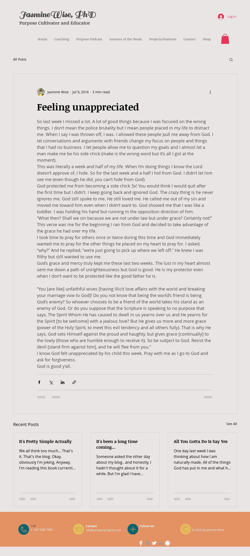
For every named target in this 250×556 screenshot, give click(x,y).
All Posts (19, 59)
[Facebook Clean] (140, 543)
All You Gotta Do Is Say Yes (200, 441)
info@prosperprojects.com (103, 530)
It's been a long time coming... (117, 444)
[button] (225, 39)
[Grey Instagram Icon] (147, 543)
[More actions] (210, 92)
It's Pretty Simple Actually (45, 441)
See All (231, 423)
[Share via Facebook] (39, 382)
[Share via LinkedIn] (62, 382)
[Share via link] (74, 382)
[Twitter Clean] (154, 543)
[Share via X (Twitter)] (51, 382)
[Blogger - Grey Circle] (167, 543)
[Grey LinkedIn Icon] (160, 543)
